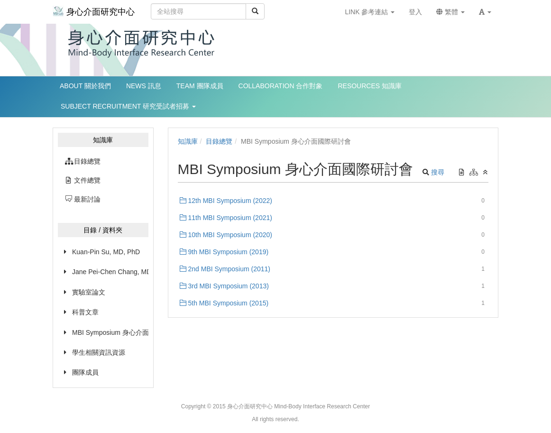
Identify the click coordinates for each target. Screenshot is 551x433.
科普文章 (85, 312)
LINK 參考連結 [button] (370, 12)
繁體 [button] (450, 12)
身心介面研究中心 (94, 11)
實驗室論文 (88, 292)
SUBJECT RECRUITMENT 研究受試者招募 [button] (128, 106)
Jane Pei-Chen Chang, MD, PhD (110, 272)
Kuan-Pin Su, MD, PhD (106, 252)
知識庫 (188, 141)
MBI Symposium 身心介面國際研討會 (110, 332)
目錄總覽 (219, 141)
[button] (485, 12)
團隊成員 (85, 372)
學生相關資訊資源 (98, 352)
